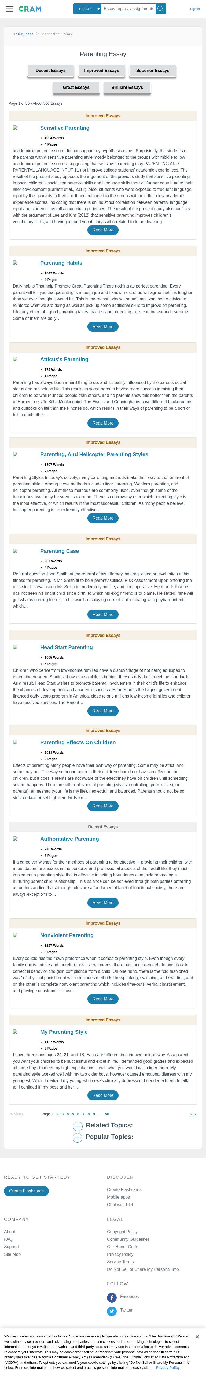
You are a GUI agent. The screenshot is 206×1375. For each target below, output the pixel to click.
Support (11, 1247)
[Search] (161, 8)
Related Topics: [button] (109, 1125)
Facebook (128, 1296)
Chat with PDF (120, 1204)
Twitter (125, 1310)
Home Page (23, 34)
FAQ (8, 1239)
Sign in (195, 9)
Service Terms (120, 1262)
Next (193, 1114)
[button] (9, 9)
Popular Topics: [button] (109, 1137)
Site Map (12, 1254)
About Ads (145, 1342)
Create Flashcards (26, 1191)
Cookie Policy (119, 1342)
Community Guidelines (128, 1239)
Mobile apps (118, 1197)
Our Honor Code (122, 1247)
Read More (103, 230)
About (9, 1231)
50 (107, 1114)
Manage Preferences (126, 1269)
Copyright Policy (122, 1231)
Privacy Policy (120, 1254)
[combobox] (87, 8)
